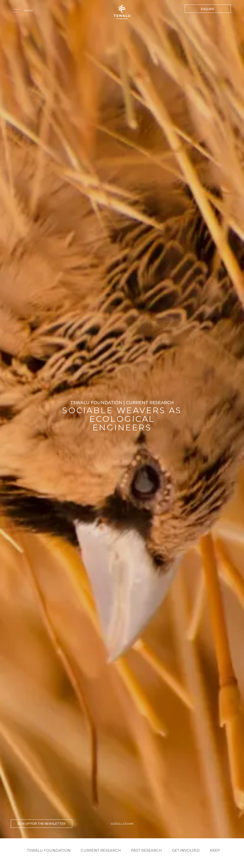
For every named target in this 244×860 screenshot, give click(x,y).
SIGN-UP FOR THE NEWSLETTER (41, 823)
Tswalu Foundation (49, 850)
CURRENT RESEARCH (101, 850)
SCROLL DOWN (122, 823)
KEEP (215, 850)
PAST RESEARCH (146, 850)
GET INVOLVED (186, 850)
